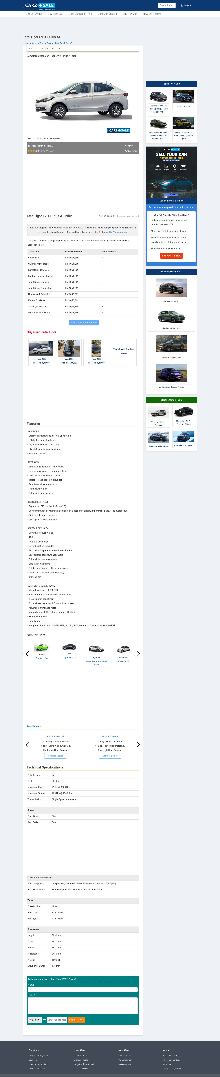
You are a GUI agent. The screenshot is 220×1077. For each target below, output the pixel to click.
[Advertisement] (110, 25)
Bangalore (78, 1064)
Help (165, 1055)
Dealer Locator (124, 1064)
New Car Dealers (152, 14)
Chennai (77, 1060)
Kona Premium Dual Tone (96, 663)
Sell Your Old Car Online (171, 200)
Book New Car (124, 1055)
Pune (85, 1055)
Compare (129, 145)
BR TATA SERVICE (110, 736)
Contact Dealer (55, 755)
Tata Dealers (34, 726)
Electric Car (42, 658)
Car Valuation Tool (118, 232)
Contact (176, 1060)
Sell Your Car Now (171, 255)
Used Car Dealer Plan (80, 14)
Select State (167, 5)
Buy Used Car (55, 14)
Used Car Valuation (37, 1068)
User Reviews (52, 48)
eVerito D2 (123, 661)
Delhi (76, 1068)
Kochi (85, 1060)
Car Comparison (125, 1060)
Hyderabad (89, 1064)
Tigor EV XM (69, 657)
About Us (167, 1060)
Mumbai (77, 1055)
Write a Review (131, 151)
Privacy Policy (175, 1068)
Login (186, 5)
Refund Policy (175, 1055)
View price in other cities (84, 322)
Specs (39, 48)
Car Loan (33, 1060)
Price (31, 48)
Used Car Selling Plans (38, 1055)
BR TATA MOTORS (55, 736)
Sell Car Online (34, 14)
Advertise (167, 1064)
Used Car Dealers (107, 14)
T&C (165, 1068)
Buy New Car (130, 14)
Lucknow (84, 1068)
